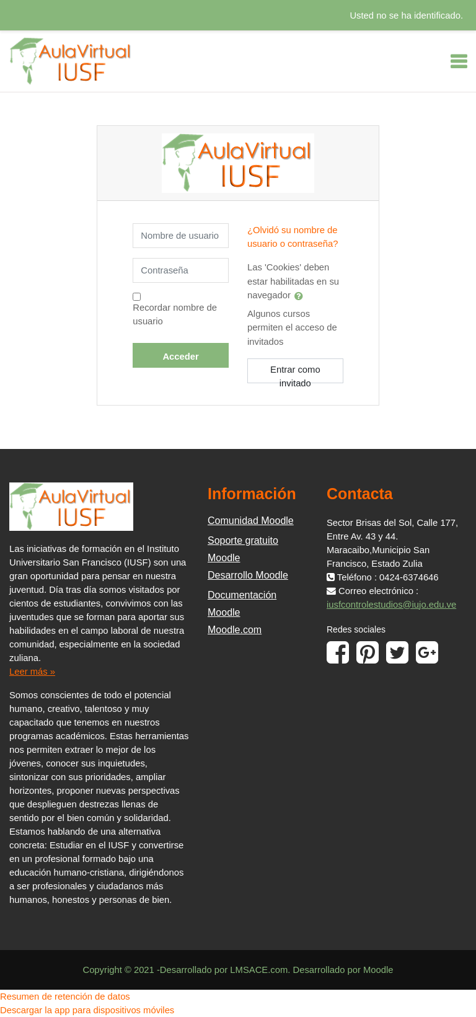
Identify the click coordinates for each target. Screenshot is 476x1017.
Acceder (180, 357)
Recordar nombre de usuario (175, 314)
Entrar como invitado (295, 374)
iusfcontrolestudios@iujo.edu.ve (391, 605)
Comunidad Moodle (251, 520)
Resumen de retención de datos (65, 996)
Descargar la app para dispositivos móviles (87, 1010)
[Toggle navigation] (459, 61)
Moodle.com (235, 629)
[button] (301, 295)
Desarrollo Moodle (248, 575)
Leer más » (32, 672)
